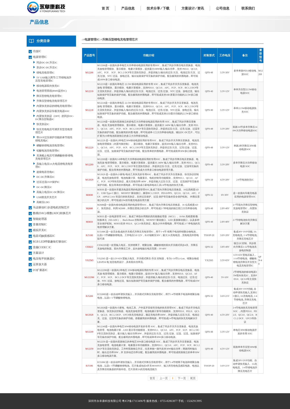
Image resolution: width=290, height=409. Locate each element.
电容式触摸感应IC (44, 235)
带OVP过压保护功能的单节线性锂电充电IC (53, 139)
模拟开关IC (40, 230)
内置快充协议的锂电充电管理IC (54, 105)
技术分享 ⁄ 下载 (158, 8)
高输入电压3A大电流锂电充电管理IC (54, 165)
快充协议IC (43, 124)
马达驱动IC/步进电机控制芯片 (51, 207)
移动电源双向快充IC (48, 85)
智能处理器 (40, 218)
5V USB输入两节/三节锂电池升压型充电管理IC (53, 79)
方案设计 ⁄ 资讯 (192, 8)
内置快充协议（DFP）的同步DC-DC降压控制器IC (54, 118)
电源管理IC (40, 56)
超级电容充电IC (45, 171)
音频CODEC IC (42, 247)
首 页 (105, 8)
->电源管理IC (91, 39)
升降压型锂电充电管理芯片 (52, 100)
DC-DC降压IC (44, 187)
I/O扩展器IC (40, 270)
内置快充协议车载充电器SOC (53, 111)
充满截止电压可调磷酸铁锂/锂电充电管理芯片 (54, 157)
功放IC (37, 51)
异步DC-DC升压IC (47, 67)
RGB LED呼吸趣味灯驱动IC (50, 241)
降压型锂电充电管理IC (49, 95)
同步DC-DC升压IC (47, 62)
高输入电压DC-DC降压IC (51, 192)
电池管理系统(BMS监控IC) (52, 90)
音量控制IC (40, 224)
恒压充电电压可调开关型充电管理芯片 (53, 131)
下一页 (182, 378)
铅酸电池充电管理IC (48, 150)
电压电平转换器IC (44, 258)
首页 (152, 378)
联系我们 (248, 8)
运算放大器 (40, 264)
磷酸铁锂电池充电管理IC (51, 145)
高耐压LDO (43, 202)
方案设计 (38, 252)
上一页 (164, 378)
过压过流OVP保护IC (48, 182)
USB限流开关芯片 (47, 197)
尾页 (193, 378)
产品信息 (128, 8)
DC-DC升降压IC (46, 176)
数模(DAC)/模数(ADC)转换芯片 (52, 213)
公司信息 (222, 8)
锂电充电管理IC (45, 72)
